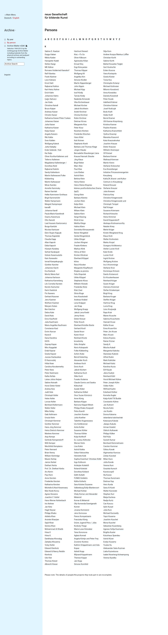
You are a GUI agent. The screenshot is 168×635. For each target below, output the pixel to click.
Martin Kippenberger (82, 83)
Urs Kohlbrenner (81, 424)
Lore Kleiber (79, 172)
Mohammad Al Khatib (54, 529)
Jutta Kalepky (50, 147)
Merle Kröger (108, 230)
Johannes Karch (51, 268)
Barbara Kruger (109, 296)
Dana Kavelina (51, 338)
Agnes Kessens (51, 494)
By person (11, 43)
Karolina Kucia (109, 367)
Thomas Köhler (80, 433)
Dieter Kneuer (79, 319)
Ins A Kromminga (110, 265)
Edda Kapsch (50, 245)
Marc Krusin (108, 335)
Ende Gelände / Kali (53, 150)
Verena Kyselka (109, 558)
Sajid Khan (49, 523)
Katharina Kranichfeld (112, 131)
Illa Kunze (107, 475)
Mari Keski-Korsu (52, 491)
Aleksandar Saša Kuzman (114, 548)
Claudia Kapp (50, 239)
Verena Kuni (108, 465)
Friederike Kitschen (82, 134)
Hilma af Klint (79, 252)
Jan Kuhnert (108, 405)
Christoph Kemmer (53, 421)
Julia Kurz (107, 510)
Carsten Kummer (110, 446)
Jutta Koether (80, 418)
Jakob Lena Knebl (81, 312)
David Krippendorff (111, 220)
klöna (76, 261)
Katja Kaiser (50, 131)
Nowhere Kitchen (81, 131)
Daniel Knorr (79, 332)
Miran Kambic (51, 185)
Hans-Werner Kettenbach (55, 500)
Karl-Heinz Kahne (52, 89)
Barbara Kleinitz (80, 198)
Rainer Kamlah (51, 191)
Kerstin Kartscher (52, 287)
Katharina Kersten (52, 484)
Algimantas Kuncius (111, 453)
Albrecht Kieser (51, 564)
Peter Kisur (78, 128)
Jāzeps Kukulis (109, 424)
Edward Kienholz (52, 548)
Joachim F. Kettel (52, 497)
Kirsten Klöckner (81, 255)
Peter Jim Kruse (110, 332)
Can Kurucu (108, 504)
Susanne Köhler (80, 430)
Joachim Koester (81, 414)
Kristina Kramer (109, 124)
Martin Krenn (108, 163)
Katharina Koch (80, 373)
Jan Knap (78, 306)
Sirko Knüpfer (79, 344)
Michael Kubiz (109, 363)
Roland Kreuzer (109, 185)
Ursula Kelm (50, 418)
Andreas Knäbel (80, 300)
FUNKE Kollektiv (81, 478)
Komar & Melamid (81, 500)
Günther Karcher (52, 265)
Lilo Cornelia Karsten (53, 284)
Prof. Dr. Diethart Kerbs (54, 468)
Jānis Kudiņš (108, 373)
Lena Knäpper (80, 303)
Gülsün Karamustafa (53, 255)
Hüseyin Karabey (52, 249)
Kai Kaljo (48, 153)
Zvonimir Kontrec (81, 542)
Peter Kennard (51, 449)
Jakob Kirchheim (81, 109)
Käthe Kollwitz (80, 481)
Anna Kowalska (109, 93)
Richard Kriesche (110, 214)
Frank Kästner (50, 77)
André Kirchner (80, 112)
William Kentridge (52, 456)
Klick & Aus (79, 220)
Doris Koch (78, 367)
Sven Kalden (50, 140)
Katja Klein (78, 204)
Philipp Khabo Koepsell (83, 408)
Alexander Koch (80, 360)
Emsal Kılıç (78, 64)
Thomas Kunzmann (111, 478)
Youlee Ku (107, 545)
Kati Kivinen (79, 140)
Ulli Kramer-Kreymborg (112, 121)
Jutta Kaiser (50, 124)
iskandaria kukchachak (113, 418)
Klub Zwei (78, 290)
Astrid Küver (108, 539)
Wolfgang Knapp (81, 309)
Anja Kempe (50, 437)
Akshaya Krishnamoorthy (114, 223)
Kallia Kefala (50, 376)
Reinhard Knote (80, 338)
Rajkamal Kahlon (52, 86)
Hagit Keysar (50, 510)
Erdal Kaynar (50, 351)
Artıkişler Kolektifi (81, 465)
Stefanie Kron (109, 268)
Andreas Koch (80, 363)
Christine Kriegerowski (112, 198)
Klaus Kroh (107, 236)
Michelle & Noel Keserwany (56, 488)
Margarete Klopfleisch (83, 268)
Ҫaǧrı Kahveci (51, 99)
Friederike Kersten (52, 481)
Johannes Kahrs (52, 96)
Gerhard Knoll (80, 328)
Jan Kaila (49, 102)
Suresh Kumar (109, 440)
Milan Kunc (108, 459)
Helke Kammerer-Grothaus (56, 195)
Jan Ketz (48, 507)
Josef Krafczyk (109, 109)
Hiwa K (48, 532)
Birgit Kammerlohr (52, 198)
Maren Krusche (109, 316)
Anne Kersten (50, 478)
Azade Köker (79, 389)
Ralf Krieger (108, 207)
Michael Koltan (80, 491)
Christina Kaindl (51, 105)
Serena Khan (50, 526)
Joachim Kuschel (110, 519)
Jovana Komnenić (81, 510)
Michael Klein (79, 207)
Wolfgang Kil (79, 73)
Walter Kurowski (110, 491)
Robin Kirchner (80, 118)
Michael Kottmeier (111, 86)
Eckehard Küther (110, 392)
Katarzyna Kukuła (110, 421)
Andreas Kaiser (51, 112)
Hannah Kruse (109, 322)
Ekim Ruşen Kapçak (53, 233)
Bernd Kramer (109, 118)
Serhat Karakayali (52, 252)
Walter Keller (50, 408)
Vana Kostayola (109, 73)
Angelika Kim (79, 77)
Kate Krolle (107, 252)
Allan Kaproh (50, 242)
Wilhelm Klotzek (81, 284)
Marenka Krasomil (111, 137)
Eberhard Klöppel (81, 258)
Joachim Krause (110, 144)
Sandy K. (107, 344)
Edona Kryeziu (109, 338)
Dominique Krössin (111, 271)
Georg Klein (79, 195)
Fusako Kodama (81, 379)
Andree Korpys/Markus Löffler (116, 54)
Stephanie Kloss (81, 281)
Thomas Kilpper (80, 70)
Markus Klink (79, 249)
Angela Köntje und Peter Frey (86, 539)
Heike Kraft (108, 115)
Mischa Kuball (109, 347)
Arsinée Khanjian (52, 519)
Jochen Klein (79, 201)
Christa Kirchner (81, 115)
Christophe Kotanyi (111, 83)
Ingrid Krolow (109, 258)
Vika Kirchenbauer (81, 102)
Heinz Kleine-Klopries (83, 185)
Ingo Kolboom (80, 462)
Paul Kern (49, 475)
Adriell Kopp (79, 551)
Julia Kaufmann (51, 322)
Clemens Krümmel (111, 287)
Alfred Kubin (108, 357)
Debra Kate (49, 312)
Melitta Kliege (80, 223)
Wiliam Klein (79, 210)
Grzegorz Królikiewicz (112, 245)
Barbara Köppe (80, 402)
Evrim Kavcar (50, 332)
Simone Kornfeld (81, 564)
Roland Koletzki (80, 468)
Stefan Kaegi (50, 64)
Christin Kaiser (51, 115)
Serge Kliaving (80, 217)
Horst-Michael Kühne (112, 379)
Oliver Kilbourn (80, 58)
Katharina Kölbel (81, 392)
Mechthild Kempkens (54, 446)
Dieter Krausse (109, 147)
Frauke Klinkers (80, 245)
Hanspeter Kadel (52, 61)
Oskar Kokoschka (81, 453)
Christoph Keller (51, 395)
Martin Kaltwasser (52, 182)
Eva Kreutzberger (110, 169)
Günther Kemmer (52, 424)
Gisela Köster (109, 77)
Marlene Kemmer (52, 433)
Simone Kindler (80, 80)
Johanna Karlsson (52, 277)
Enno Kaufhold (51, 319)
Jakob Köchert (80, 370)
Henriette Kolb (80, 456)
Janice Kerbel (50, 462)
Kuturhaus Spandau (111, 535)
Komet (77, 507)
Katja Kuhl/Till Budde (112, 398)
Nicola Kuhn (108, 408)
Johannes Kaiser (52, 121)
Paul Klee (78, 169)
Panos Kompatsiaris (82, 516)
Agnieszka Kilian (81, 61)
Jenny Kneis (79, 316)
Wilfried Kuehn (109, 389)
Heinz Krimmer (109, 217)
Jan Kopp (78, 561)
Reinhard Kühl (109, 376)
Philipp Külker (109, 433)
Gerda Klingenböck (82, 236)
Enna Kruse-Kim (110, 328)
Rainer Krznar (109, 341)
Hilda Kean (49, 363)
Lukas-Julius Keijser (53, 379)
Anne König (79, 398)
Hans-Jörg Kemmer (53, 427)
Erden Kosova (109, 70)
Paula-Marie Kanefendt (54, 214)
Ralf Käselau (50, 73)
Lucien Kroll (108, 255)
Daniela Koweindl (110, 96)
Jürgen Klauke (80, 150)
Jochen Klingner (81, 242)
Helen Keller (50, 398)
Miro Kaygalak (51, 347)
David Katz (49, 316)
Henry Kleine (79, 182)
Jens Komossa (80, 513)
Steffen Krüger (109, 300)
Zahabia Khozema (52, 542)
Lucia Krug (107, 306)
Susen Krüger (109, 284)
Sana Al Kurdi (109, 488)
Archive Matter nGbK (17, 46)
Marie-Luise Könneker (83, 529)
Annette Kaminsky (52, 188)
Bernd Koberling (81, 357)
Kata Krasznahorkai (111, 140)
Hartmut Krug (109, 303)
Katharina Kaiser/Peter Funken (58, 118)
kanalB (47, 207)
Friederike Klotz (80, 287)
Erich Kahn (49, 93)
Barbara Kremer (110, 156)
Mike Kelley (49, 411)
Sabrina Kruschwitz (111, 319)
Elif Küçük (107, 370)
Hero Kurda (108, 484)
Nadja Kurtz (108, 500)
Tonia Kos (107, 80)
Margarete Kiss (80, 124)
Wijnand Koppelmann (83, 555)
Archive (9, 30)
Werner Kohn (79, 443)
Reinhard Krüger (110, 281)
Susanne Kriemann (111, 210)
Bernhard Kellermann (54, 405)
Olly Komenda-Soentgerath (85, 504)
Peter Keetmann (51, 373)
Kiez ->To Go (79, 54)
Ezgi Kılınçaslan (80, 67)
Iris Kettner (49, 504)
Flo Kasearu (50, 293)
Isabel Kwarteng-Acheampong (116, 555)
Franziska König (80, 519)
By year (10, 39)
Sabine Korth (108, 61)
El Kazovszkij (50, 360)
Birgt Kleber (79, 163)
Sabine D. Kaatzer (52, 51)
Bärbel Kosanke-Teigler (113, 64)
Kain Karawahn (51, 258)
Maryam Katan (51, 306)
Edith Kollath (79, 475)
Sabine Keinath (51, 382)
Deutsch (7, 18)
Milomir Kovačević (111, 89)
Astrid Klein (79, 175)
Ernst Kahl (49, 83)
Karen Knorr (79, 335)
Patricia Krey (108, 195)
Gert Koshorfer (109, 67)
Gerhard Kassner (52, 296)
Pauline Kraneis (109, 128)
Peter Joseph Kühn (111, 382)
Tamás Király (79, 96)
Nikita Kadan (50, 58)
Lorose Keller (50, 402)
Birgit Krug (107, 293)
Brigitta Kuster (109, 532)
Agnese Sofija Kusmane (113, 529)
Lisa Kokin (78, 446)
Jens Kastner (50, 300)
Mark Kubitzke (109, 360)
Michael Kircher (80, 105)
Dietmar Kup (108, 481)
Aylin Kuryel (108, 507)
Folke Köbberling (81, 351)
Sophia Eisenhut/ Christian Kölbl (87, 459)
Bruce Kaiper (50, 109)
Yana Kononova (80, 532)
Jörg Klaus (78, 159)
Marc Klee (78, 166)
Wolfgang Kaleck (52, 144)
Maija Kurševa (109, 497)
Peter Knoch (79, 322)
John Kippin (79, 86)
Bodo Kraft (107, 112)
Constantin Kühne (110, 402)
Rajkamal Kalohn (52, 169)
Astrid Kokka (79, 449)
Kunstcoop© (108, 472)
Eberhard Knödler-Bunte (84, 325)
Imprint (7, 75)
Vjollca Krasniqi (109, 134)
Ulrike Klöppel (80, 277)
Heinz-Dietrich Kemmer (54, 430)
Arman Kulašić (109, 427)
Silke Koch (78, 376)
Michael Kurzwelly (111, 513)
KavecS (48, 335)
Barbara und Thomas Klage (85, 147)
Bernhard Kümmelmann (113, 443)
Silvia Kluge (79, 293)
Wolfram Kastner (52, 303)
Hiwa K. (48, 535)
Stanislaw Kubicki (110, 354)
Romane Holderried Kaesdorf (57, 70)
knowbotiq (78, 341)
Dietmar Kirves (80, 121)
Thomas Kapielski (52, 236)
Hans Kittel (78, 137)
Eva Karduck (50, 271)
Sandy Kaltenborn (52, 172)
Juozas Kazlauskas (53, 357)
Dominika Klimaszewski (84, 230)
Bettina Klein (79, 179)
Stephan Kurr (108, 494)
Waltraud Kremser (111, 159)
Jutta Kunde (108, 462)
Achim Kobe (79, 354)
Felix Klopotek (80, 274)
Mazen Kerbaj (50, 459)
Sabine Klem (79, 214)
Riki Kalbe (49, 137)
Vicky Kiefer (50, 545)
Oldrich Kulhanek (110, 430)
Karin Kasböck (51, 290)
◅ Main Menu (10, 15)
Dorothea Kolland (81, 472)
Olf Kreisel (107, 153)
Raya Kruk (107, 312)
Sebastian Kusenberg (112, 526)
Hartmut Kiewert (81, 51)
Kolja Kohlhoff (80, 437)
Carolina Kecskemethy (54, 367)
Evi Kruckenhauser (111, 277)
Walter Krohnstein (110, 239)
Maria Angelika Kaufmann (56, 325)
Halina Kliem (79, 226)
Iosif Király (78, 93)
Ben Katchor (50, 309)
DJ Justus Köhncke (82, 440)
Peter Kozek (108, 99)
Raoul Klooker (80, 265)
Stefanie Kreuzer (110, 188)
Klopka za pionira (81, 271)
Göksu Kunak (108, 449)
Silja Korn (107, 51)
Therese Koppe (80, 558)
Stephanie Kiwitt (81, 144)
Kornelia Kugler (109, 395)
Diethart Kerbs (51, 465)
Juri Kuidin (107, 411)
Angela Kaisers (51, 134)
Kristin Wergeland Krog (113, 233)
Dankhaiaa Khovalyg (53, 539)
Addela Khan (50, 516)
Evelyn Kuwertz (109, 542)
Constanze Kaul (51, 328)
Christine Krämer (110, 105)
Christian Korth (109, 58)
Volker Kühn (108, 386)
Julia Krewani (109, 191)
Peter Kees (49, 370)
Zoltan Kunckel (109, 456)
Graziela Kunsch (110, 468)
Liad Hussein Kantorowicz (56, 223)
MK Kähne (49, 67)
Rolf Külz (107, 437)
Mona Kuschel (109, 523)
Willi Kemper (50, 443)
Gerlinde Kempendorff (54, 440)
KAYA (47, 341)
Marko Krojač (109, 242)
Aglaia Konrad (80, 535)
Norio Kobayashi (81, 347)
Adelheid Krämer (110, 102)
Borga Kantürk (51, 226)
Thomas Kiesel (51, 561)
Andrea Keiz (50, 389)
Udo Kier (48, 558)
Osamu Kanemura (52, 217)
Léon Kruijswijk (109, 309)
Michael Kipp (79, 89)
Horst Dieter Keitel (52, 386)
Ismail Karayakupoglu (54, 261)
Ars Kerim (49, 472)
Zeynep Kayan (51, 344)
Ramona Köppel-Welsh (83, 405)
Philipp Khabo (50, 513)
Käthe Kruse (108, 325)
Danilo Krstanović (110, 274)
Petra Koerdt (79, 411)
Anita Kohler (79, 427)
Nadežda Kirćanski (82, 99)
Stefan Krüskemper (111, 290)
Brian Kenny (50, 453)
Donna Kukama (109, 414)
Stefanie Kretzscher (111, 166)
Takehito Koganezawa (83, 421)
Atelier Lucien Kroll (111, 249)
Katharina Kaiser (52, 128)
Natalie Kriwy (108, 226)
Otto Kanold (50, 220)
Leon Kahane (50, 80)
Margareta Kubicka (111, 351)
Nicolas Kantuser (52, 230)
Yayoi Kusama (109, 516)
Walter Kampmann (53, 201)
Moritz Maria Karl (52, 274)
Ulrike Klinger (79, 239)
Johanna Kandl (51, 210)
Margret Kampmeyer (53, 204)
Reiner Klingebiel (81, 233)
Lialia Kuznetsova (110, 551)
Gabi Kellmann (51, 414)
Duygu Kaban (50, 54)
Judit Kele (49, 392)
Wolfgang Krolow (110, 261)
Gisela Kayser (50, 354)
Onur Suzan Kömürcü (83, 395)
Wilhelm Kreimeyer (111, 150)
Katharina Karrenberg (54, 281)
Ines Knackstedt (81, 296)
